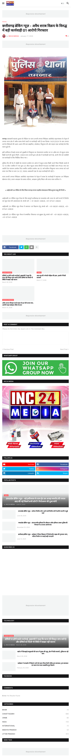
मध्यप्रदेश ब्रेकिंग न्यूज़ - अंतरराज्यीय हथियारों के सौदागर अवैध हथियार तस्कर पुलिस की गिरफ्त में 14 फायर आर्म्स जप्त (43, 524)
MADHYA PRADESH (35, 730)
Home (4, 21)
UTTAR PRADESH (35, 734)
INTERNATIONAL (35, 726)
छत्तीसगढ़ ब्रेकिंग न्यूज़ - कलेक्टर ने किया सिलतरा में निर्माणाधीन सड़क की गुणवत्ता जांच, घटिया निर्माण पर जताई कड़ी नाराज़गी (43, 535)
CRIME (35, 718)
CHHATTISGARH (35, 714)
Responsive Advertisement (35, 14)
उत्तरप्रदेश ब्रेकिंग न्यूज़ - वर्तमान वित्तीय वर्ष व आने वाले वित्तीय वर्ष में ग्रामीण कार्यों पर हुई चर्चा (43, 512)
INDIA (35, 722)
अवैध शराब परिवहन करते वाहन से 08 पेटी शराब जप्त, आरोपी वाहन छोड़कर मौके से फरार (17, 304)
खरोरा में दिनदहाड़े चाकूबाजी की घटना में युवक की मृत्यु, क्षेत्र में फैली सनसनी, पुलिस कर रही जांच (42, 653)
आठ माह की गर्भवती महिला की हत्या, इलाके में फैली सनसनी (51, 276)
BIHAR (35, 710)
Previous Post (8, 349)
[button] (3, 3)
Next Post (64, 349)
